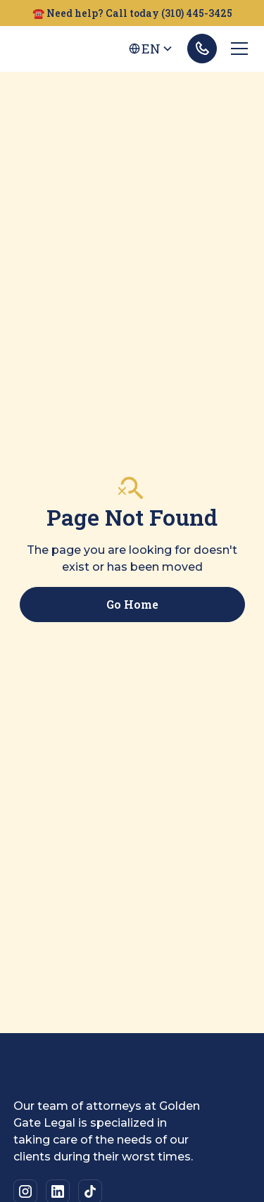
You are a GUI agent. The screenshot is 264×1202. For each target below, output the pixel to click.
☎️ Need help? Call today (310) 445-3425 (132, 13)
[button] (151, 49)
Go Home (132, 604)
